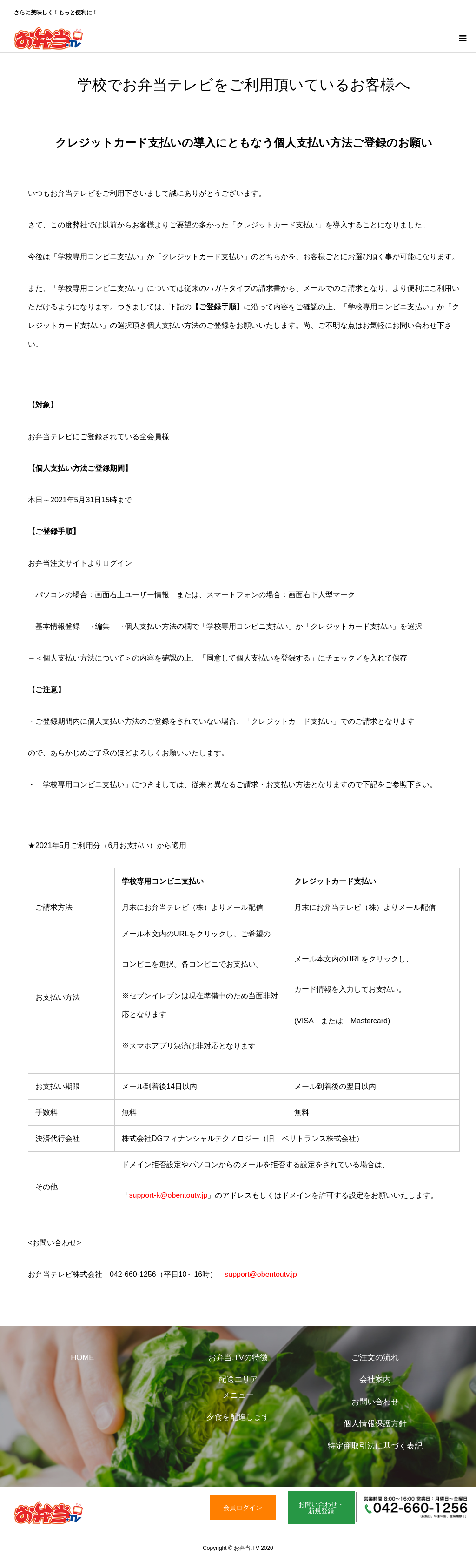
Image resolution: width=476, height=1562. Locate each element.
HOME (82, 1357)
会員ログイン (242, 1507)
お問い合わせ (375, 1401)
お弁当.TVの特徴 (238, 1357)
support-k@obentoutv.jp (168, 1195)
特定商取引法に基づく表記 (375, 1446)
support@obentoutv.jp (261, 1274)
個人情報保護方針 (375, 1423)
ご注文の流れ (375, 1357)
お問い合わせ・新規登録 (321, 1508)
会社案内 (375, 1379)
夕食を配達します (238, 1417)
